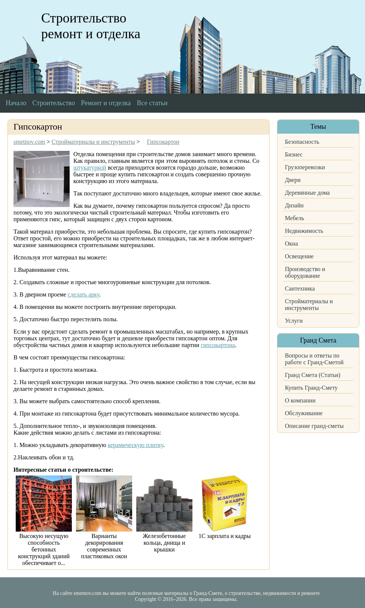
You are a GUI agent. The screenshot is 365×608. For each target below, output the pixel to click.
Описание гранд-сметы (314, 426)
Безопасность (302, 142)
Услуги (294, 320)
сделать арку (83, 294)
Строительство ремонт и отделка (90, 25)
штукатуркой (89, 167)
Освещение (299, 256)
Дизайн (294, 205)
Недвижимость (304, 231)
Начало (16, 103)
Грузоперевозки (305, 167)
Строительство (53, 103)
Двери (293, 180)
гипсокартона (218, 345)
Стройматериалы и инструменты (309, 304)
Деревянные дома (307, 192)
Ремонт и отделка (106, 103)
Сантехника (300, 288)
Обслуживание (304, 413)
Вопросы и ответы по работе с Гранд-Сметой (314, 358)
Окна (291, 243)
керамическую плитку (135, 445)
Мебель (294, 218)
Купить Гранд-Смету (311, 387)
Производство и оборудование (305, 272)
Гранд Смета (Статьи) (312, 375)
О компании (300, 400)
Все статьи (152, 103)
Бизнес (293, 154)
